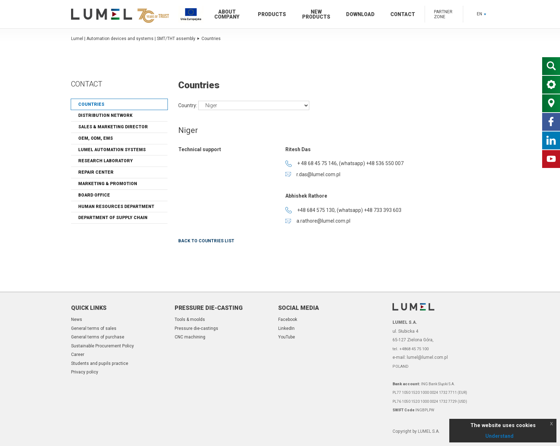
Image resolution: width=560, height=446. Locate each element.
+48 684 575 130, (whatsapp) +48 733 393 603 (343, 210)
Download (360, 14)
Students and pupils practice (99, 363)
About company (226, 14)
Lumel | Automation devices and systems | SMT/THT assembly (135, 38)
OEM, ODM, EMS (95, 138)
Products (272, 14)
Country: (188, 105)
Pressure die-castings (196, 328)
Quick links (88, 307)
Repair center (96, 172)
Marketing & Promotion (107, 183)
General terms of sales (93, 328)
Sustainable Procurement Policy (102, 345)
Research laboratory (105, 160)
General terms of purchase (97, 337)
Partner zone (443, 14)
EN (481, 13)
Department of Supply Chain (113, 217)
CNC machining (190, 337)
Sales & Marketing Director (113, 126)
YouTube (286, 337)
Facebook (287, 319)
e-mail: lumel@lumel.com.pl (420, 357)
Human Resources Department (116, 206)
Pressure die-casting (208, 307)
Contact (402, 14)
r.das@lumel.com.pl (312, 174)
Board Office (94, 195)
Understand (499, 436)
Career (77, 354)
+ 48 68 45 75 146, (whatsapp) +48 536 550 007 (344, 163)
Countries (211, 38)
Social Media (298, 307)
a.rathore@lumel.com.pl (317, 221)
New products (316, 14)
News (76, 319)
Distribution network (105, 115)
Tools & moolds (190, 319)
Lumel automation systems (112, 149)
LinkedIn (286, 328)
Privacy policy (84, 372)
